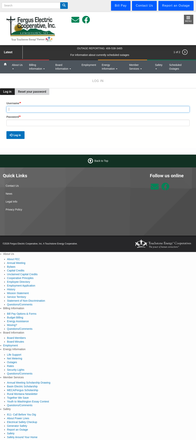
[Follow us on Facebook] (165, 188)
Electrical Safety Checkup (22, 422)
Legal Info (11, 201)
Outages (12, 362)
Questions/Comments (19, 304)
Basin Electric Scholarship (22, 386)
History (11, 289)
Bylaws (11, 266)
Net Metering (14, 358)
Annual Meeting (16, 262)
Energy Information (109, 66)
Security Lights (15, 369)
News (9, 193)
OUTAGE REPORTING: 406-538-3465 (99, 48)
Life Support (14, 354)
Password (12, 116)
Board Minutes (15, 341)
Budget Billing (15, 317)
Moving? (12, 325)
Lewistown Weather (122, 187)
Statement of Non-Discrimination (26, 300)
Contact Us (12, 185)
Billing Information (37, 66)
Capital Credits (15, 270)
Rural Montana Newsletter (22, 393)
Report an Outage (17, 429)
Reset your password (32, 91)
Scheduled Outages (175, 66)
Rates (10, 366)
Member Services (135, 66)
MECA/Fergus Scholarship (22, 390)
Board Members (16, 337)
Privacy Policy (14, 209)
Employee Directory (18, 281)
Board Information (63, 66)
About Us (17, 66)
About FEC (13, 259)
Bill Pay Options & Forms (21, 313)
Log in (9, 92)
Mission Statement (18, 293)
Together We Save (18, 397)
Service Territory (16, 296)
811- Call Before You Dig (21, 414)
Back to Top (101, 160)
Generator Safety (17, 425)
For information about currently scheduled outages (99, 54)
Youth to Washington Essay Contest (28, 401)
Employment (89, 64)
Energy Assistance (18, 321)
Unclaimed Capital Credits (22, 274)
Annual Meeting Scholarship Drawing (28, 382)
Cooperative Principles (20, 278)
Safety (158, 66)
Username (12, 103)
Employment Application (21, 285)
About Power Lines (18, 418)
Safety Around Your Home (22, 437)
